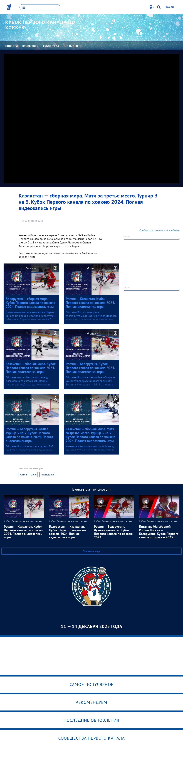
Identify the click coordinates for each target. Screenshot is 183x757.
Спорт (34, 474)
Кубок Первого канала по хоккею (40, 25)
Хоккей (23, 474)
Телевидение (47, 474)
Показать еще (91, 551)
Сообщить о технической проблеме (159, 230)
